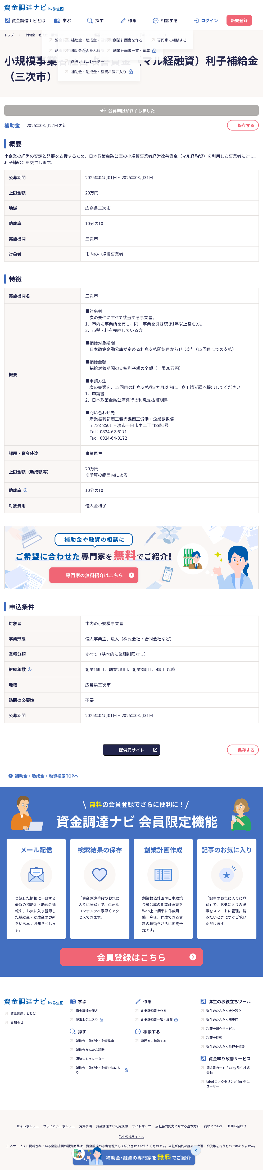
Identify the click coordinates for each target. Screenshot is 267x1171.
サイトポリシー (28, 1126)
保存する (246, 125)
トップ (9, 34)
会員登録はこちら (146, 957)
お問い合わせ (236, 1126)
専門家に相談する (153, 1040)
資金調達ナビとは (25, 20)
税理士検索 (214, 1037)
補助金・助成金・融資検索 (45, 34)
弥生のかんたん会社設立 (223, 1010)
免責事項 (85, 1126)
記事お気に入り (87, 1019)
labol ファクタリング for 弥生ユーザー (228, 1083)
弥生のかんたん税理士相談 (225, 1046)
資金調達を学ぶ (87, 1010)
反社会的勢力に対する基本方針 (177, 1126)
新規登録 (239, 20)
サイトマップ (141, 1126)
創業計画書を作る (153, 1010)
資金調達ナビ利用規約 (112, 1126)
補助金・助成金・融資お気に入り (98, 1070)
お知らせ (17, 1022)
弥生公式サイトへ (131, 1136)
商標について (213, 1126)
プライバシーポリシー (59, 1126)
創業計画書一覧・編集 (157, 1019)
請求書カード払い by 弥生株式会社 (228, 1070)
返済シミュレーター (90, 1058)
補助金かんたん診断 (90, 1049)
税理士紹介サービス (220, 1028)
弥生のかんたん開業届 (222, 1019)
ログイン (209, 20)
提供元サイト (131, 750)
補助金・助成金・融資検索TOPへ (46, 776)
